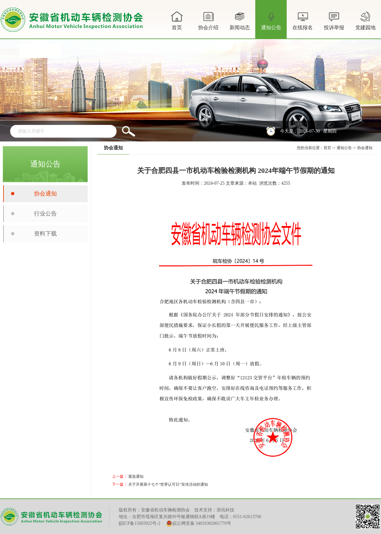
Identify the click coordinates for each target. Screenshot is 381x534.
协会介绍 (208, 24)
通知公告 (271, 24)
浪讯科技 (225, 510)
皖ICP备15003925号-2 (139, 523)
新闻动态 (240, 24)
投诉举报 (334, 20)
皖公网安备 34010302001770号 (198, 523)
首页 (176, 20)
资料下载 (45, 233)
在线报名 (302, 20)
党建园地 (365, 20)
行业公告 (45, 213)
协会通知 (45, 193)
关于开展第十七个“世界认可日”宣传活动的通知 (168, 484)
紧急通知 (136, 476)
